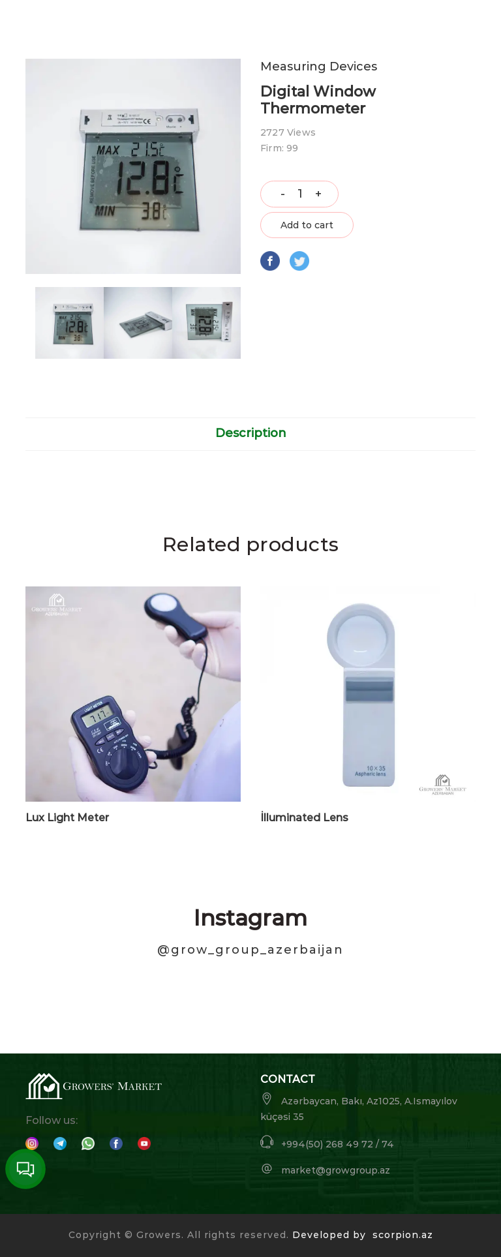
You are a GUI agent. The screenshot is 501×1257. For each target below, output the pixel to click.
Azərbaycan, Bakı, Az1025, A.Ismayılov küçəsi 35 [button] (358, 1107)
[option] (69, 323)
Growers (158, 1235)
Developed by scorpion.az (362, 1235)
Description (250, 433)
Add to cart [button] (307, 225)
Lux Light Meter (67, 817)
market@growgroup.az (325, 1169)
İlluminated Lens (304, 817)
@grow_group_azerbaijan (250, 950)
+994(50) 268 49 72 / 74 (327, 1142)
